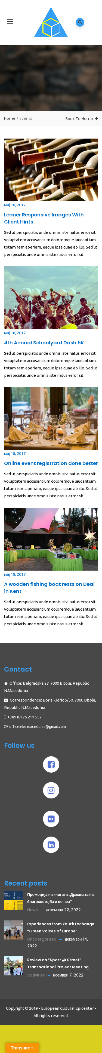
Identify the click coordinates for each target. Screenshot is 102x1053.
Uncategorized (42, 939)
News (32, 910)
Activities (36, 975)
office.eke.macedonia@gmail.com (37, 726)
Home (10, 118)
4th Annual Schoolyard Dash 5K (44, 342)
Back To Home (79, 118)
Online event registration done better (51, 463)
